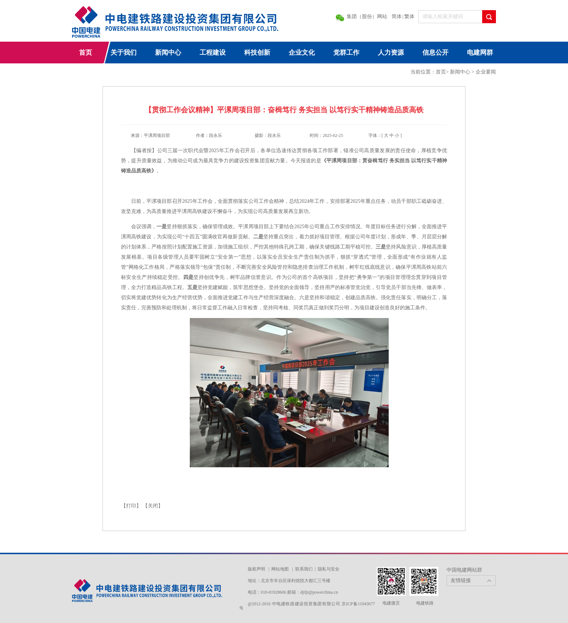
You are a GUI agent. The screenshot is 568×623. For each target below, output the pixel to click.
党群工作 (346, 52)
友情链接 (461, 580)
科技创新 (257, 52)
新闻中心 (168, 52)
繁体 (409, 16)
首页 (85, 52)
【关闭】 (153, 506)
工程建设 (213, 52)
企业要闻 (486, 72)
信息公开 (435, 52)
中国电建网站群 (464, 570)
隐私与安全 (328, 569)
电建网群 (480, 52)
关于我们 (123, 52)
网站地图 (280, 569)
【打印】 (131, 506)
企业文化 (302, 52)
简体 (397, 16)
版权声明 (256, 569)
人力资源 (391, 52)
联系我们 (304, 569)
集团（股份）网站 (367, 16)
